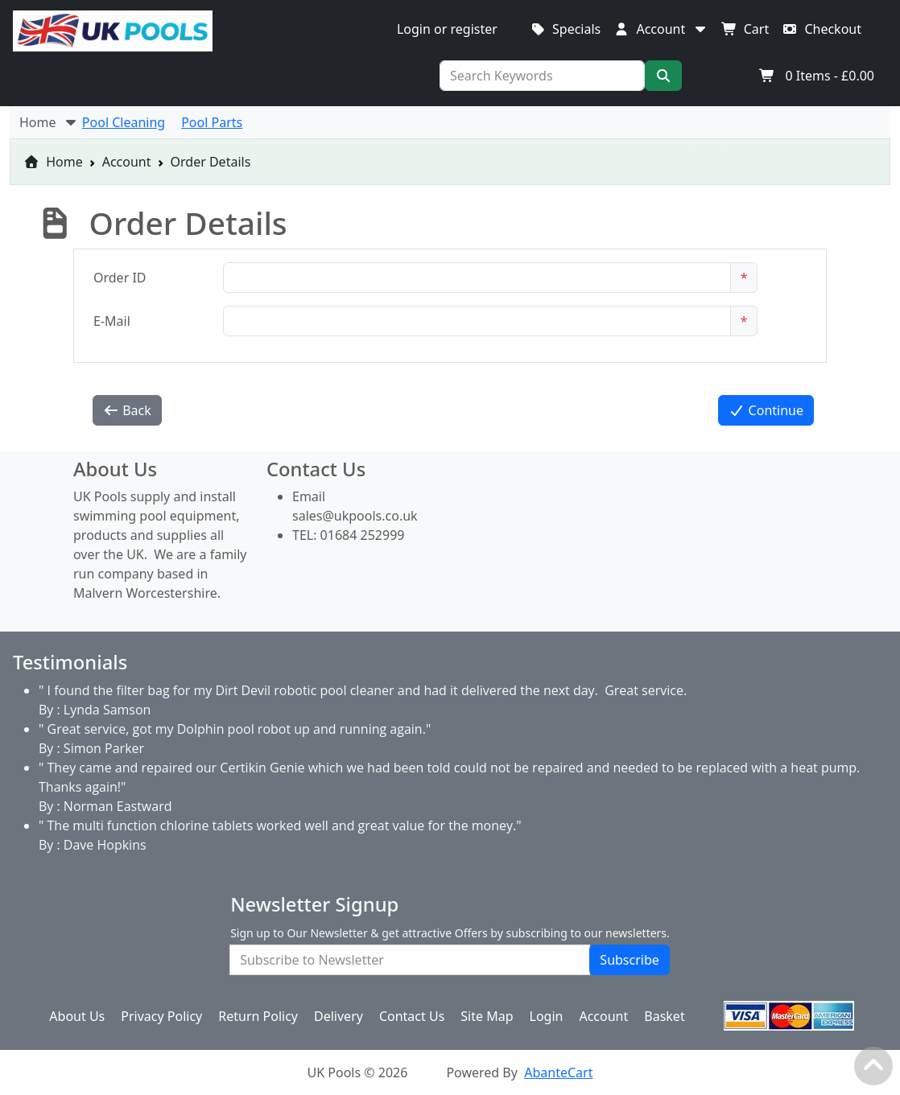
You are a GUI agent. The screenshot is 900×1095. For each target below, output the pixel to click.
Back (127, 410)
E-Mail (111, 321)
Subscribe (629, 960)
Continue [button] (766, 410)
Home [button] (49, 122)
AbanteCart (558, 1072)
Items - (816, 75)
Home (53, 162)
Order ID (120, 277)
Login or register (447, 29)
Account (126, 162)
